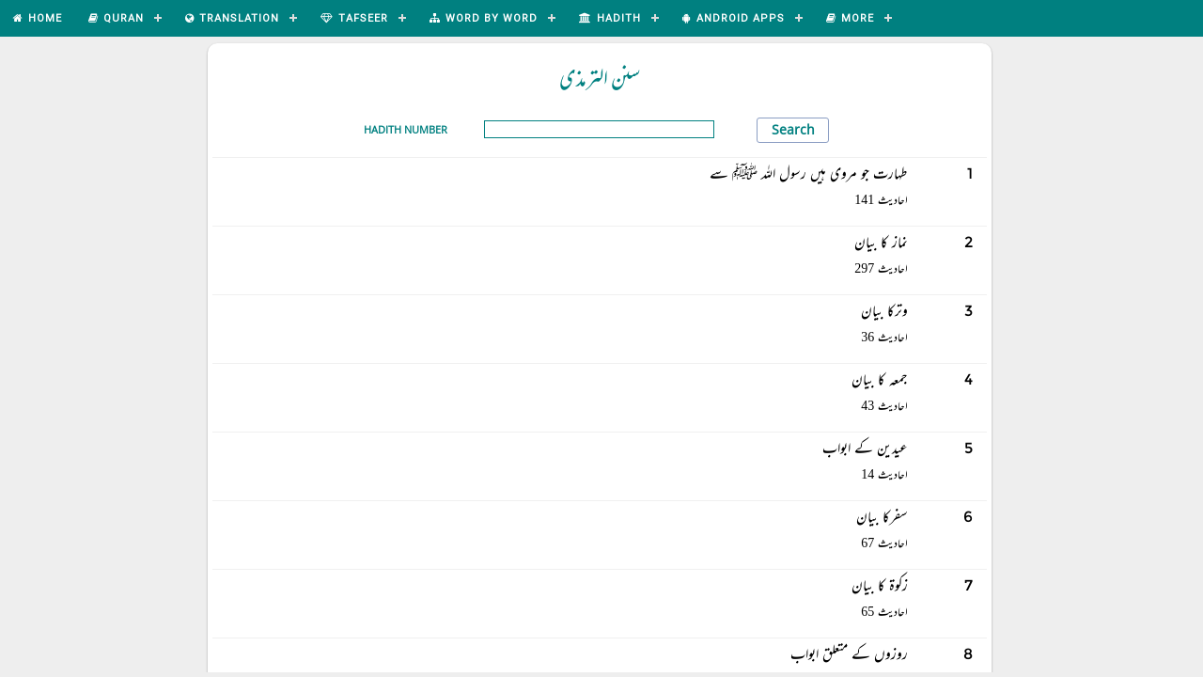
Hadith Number (405, 129)
